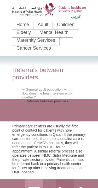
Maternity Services (35, 40)
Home (22, 24)
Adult (43, 24)
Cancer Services (33, 48)
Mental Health (53, 32)
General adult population (44, 89)
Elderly (23, 32)
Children (65, 24)
